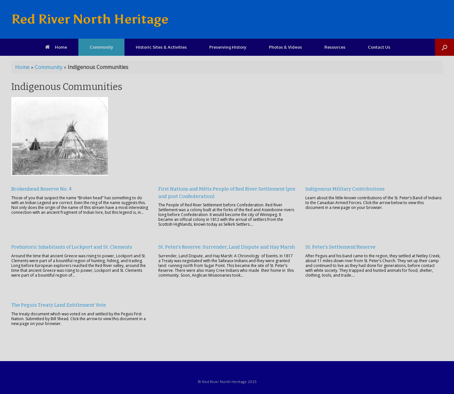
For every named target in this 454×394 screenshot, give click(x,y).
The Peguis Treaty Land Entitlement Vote (58, 305)
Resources (334, 47)
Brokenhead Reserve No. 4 (41, 189)
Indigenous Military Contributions (345, 189)
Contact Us (379, 47)
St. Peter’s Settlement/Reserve (340, 247)
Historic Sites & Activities (161, 47)
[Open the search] (444, 47)
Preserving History (227, 47)
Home (56, 47)
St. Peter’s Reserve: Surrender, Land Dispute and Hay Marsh (226, 247)
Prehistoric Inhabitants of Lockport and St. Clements (71, 247)
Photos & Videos (285, 47)
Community (101, 47)
